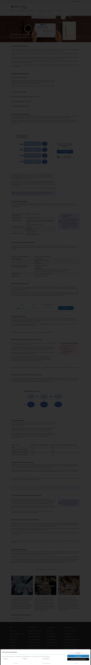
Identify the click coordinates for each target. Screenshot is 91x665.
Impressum (76, 663)
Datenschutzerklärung (46, 663)
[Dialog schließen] (89, 651)
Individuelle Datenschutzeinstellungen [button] (78, 659)
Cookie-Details (15, 663)
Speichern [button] (78, 652)
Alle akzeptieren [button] (78, 656)
